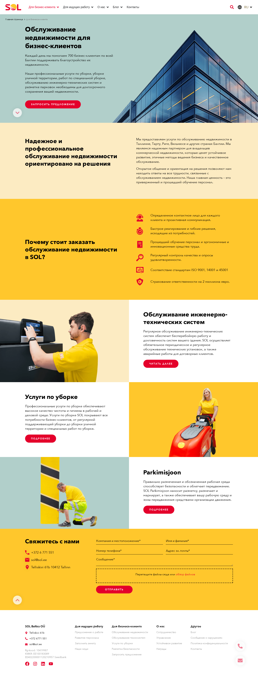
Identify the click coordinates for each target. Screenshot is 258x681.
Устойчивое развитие (169, 644)
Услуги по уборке (122, 644)
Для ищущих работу (89, 627)
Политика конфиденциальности (209, 644)
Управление (163, 638)
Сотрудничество (166, 633)
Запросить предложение (127, 655)
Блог (193, 633)
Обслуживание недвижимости (130, 633)
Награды (161, 649)
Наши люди (81, 649)
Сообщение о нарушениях (206, 638)
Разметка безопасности (126, 649)
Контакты (196, 649)
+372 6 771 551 (42, 552)
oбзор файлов (185, 575)
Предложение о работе (89, 633)
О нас (160, 627)
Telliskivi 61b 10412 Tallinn (50, 567)
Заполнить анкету (85, 644)
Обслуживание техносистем (128, 638)
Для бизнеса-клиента (127, 627)
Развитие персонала (87, 638)
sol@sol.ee (39, 560)
